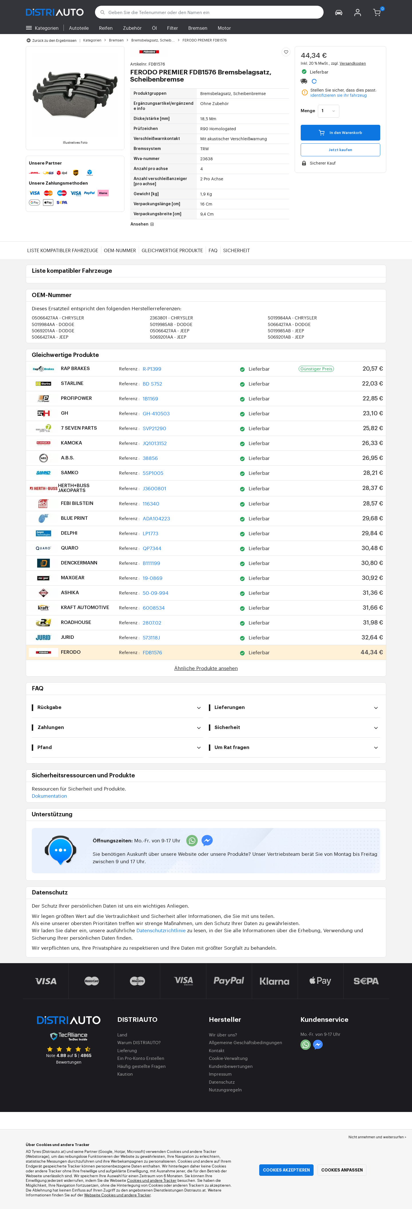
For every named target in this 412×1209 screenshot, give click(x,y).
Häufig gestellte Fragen (141, 1066)
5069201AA (53, 330)
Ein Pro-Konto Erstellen (140, 1058)
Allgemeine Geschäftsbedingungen (245, 1042)
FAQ (213, 250)
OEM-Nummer (120, 250)
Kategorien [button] (47, 28)
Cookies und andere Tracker (152, 1180)
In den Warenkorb (340, 132)
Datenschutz (222, 1082)
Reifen (106, 28)
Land (122, 1035)
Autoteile (79, 28)
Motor (224, 28)
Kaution (125, 1074)
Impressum (220, 1074)
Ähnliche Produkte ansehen (206, 668)
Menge (308, 111)
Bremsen (197, 28)
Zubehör (132, 28)
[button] (338, 12)
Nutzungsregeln (225, 1089)
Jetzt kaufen (340, 150)
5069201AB (286, 337)
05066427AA (58, 318)
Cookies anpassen (342, 1170)
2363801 (171, 318)
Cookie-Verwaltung (228, 1058)
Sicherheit (236, 250)
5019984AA (292, 318)
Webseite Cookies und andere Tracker (117, 1194)
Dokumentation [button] (49, 795)
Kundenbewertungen (231, 1066)
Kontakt (217, 1050)
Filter (172, 28)
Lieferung (127, 1050)
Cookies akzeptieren (286, 1170)
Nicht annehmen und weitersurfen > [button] (377, 1137)
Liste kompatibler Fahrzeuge (62, 250)
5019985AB (171, 324)
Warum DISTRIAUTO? (139, 1042)
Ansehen (142, 224)
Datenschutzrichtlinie (161, 930)
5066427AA (289, 324)
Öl (154, 28)
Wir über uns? (223, 1035)
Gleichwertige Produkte (172, 250)
